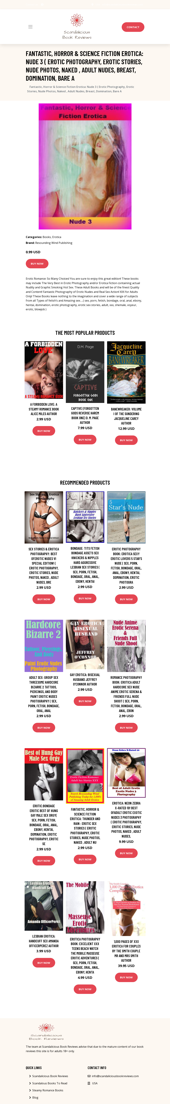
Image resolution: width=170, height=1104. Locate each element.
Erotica (56, 237)
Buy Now (37, 263)
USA (97, 4)
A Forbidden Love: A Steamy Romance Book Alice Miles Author (44, 409)
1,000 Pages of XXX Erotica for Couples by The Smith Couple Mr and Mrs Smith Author (126, 950)
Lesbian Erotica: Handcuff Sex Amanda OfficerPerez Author (44, 941)
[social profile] (42, 4)
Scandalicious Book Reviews (50, 1076)
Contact (133, 27)
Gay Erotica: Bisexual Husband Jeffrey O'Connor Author (85, 679)
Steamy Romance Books (47, 1090)
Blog (35, 1097)
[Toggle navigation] (30, 26)
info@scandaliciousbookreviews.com (122, 4)
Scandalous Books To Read (49, 1083)
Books (47, 237)
